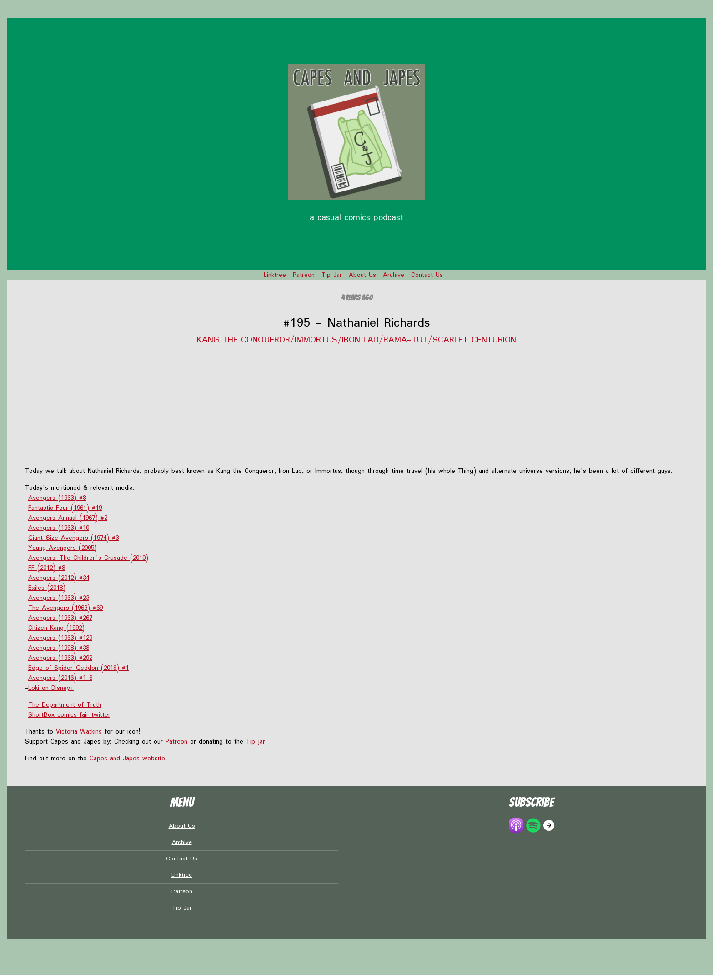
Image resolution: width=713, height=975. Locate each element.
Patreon (304, 275)
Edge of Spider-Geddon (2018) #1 (78, 668)
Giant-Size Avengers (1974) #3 (73, 538)
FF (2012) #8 (46, 568)
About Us (362, 275)
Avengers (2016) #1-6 (60, 678)
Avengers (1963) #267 (60, 618)
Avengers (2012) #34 (58, 578)
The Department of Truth (64, 705)
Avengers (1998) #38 (58, 648)
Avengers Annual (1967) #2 (67, 518)
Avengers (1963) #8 (57, 498)
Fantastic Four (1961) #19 (65, 508)
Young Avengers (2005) (62, 548)
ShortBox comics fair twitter (69, 715)
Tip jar (255, 742)
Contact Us (427, 275)
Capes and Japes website (127, 759)
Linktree (275, 275)
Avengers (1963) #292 (60, 658)
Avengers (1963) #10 (58, 528)
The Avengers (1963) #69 (65, 608)
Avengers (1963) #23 (58, 598)
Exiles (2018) (46, 588)
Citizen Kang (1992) (56, 628)
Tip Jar (331, 275)
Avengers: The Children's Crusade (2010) (88, 558)
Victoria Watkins (79, 732)
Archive (393, 275)
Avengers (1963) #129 (60, 638)
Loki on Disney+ (51, 688)
